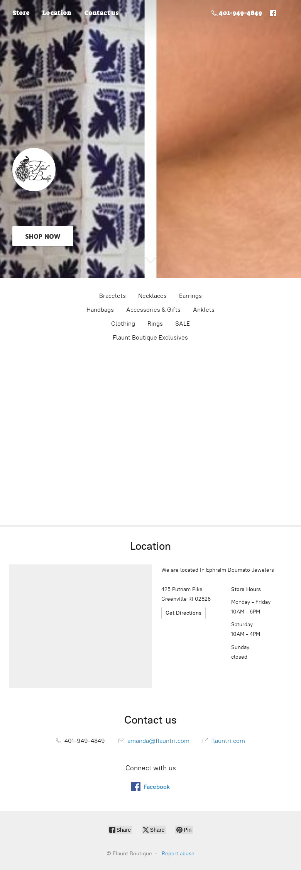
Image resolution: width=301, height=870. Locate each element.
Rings (155, 323)
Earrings (190, 295)
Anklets (204, 309)
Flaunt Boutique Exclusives (150, 337)
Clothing (123, 323)
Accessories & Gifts (153, 309)
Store (20, 13)
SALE (182, 323)
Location (56, 13)
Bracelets (112, 295)
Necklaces (152, 295)
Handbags (100, 309)
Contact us (101, 13)
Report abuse (178, 853)
